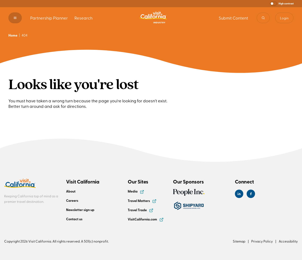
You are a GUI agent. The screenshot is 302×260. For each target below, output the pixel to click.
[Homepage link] (153, 17)
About (71, 191)
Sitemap (239, 241)
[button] (282, 3)
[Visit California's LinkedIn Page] (239, 194)
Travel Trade (140, 209)
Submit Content (233, 18)
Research (83, 18)
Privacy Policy (262, 241)
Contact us (74, 218)
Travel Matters (142, 200)
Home (12, 35)
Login (284, 18)
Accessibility (288, 241)
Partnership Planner (49, 18)
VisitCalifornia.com (146, 219)
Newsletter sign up (80, 209)
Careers (72, 200)
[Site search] (263, 17)
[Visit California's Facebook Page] (251, 194)
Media (136, 191)
